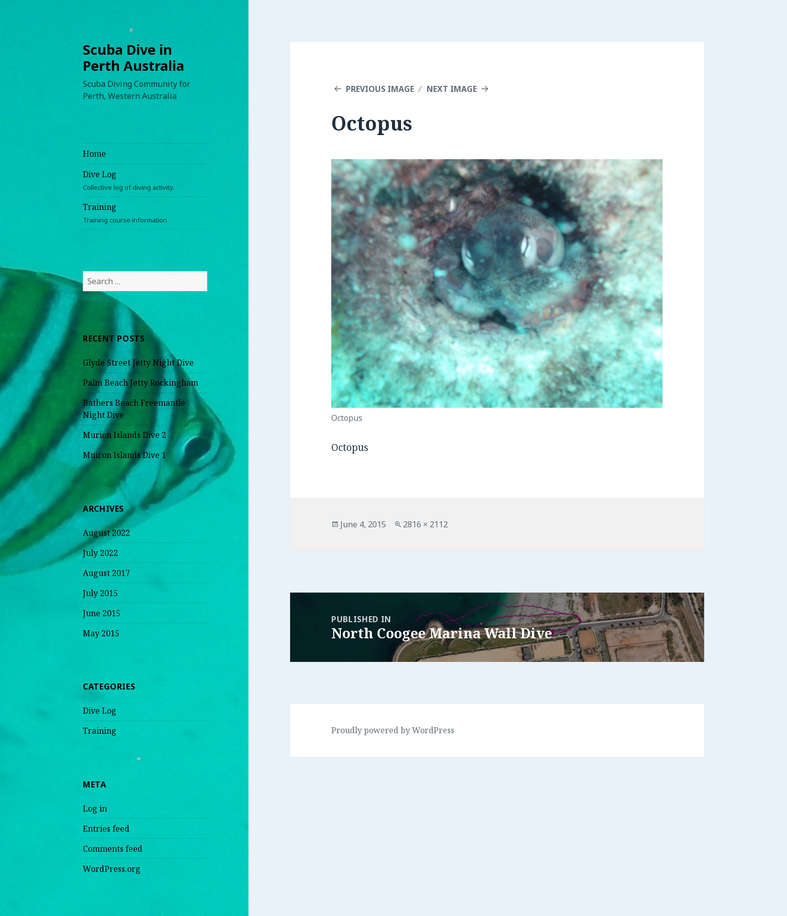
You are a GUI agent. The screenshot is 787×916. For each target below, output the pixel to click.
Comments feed (113, 848)
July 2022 (100, 552)
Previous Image (380, 88)
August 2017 (106, 573)
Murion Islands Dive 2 (124, 434)
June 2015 (101, 613)
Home (94, 153)
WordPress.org (112, 868)
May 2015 (101, 633)
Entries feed (106, 828)
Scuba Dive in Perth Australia (133, 57)
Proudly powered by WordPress (392, 730)
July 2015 (100, 593)
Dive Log (145, 180)
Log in (95, 808)
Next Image (452, 88)
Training (145, 213)
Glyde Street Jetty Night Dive (138, 362)
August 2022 (106, 532)
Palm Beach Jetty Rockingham (140, 382)
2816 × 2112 (425, 524)
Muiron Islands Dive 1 (124, 455)
